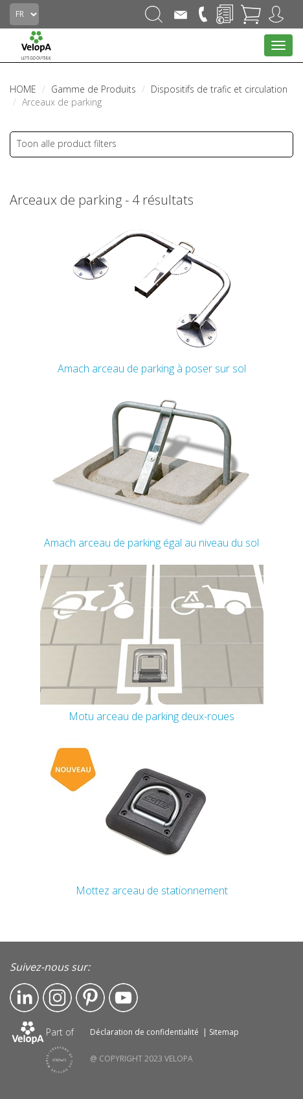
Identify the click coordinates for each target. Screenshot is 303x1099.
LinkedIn (24, 997)
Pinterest (90, 997)
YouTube (123, 997)
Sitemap (224, 1031)
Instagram (57, 997)
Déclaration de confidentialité (144, 1031)
